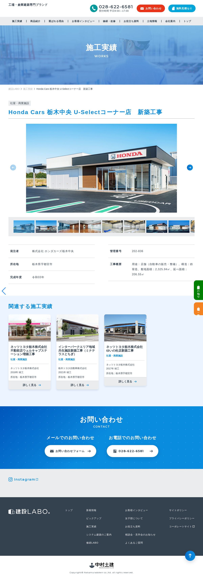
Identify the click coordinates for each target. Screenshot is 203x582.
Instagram (24, 479)
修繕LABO (92, 543)
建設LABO (28, 11)
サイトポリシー (178, 510)
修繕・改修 (109, 21)
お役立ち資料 (131, 21)
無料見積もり (182, 8)
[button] (190, 167)
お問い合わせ (151, 8)
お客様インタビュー (83, 21)
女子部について (134, 518)
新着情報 (91, 510)
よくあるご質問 (134, 543)
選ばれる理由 (56, 21)
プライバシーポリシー (182, 518)
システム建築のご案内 (99, 534)
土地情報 (152, 21)
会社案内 (170, 21)
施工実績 (17, 21)
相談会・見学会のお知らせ (140, 534)
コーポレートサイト (180, 526)
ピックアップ (94, 518)
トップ (187, 21)
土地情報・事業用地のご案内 (198, 309)
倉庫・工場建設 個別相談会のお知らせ (198, 290)
